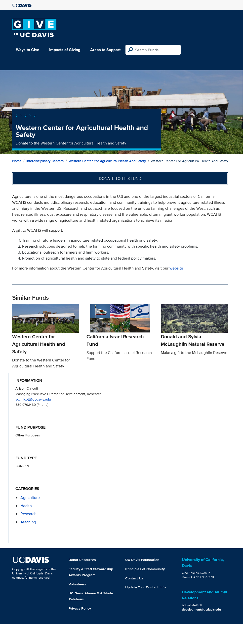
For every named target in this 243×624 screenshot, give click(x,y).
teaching (28, 522)
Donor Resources (82, 559)
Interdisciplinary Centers (45, 160)
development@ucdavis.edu (201, 609)
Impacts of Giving (64, 50)
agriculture (30, 497)
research (28, 514)
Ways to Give (27, 50)
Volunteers (77, 584)
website (176, 268)
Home (16, 160)
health (26, 506)
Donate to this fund (120, 178)
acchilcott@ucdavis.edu (33, 399)
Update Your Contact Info (145, 587)
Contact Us (134, 578)
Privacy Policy (80, 608)
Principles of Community (145, 568)
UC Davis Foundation (142, 559)
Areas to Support (105, 50)
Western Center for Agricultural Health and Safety (107, 160)
